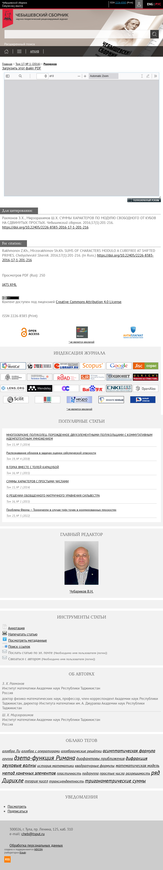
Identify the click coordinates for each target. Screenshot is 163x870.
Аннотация (16, 628)
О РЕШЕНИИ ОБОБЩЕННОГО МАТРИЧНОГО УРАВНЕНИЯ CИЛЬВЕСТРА (53, 495)
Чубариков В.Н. (81, 591)
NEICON (38, 849)
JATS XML (9, 284)
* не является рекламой (81, 341)
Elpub (22, 852)
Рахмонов (50, 64)
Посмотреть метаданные (27, 640)
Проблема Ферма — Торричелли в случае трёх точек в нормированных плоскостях (61, 510)
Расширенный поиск (19, 44)
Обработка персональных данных (36, 845)
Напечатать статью (22, 634)
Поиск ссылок (19, 646)
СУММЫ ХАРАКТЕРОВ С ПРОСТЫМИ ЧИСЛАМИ (37, 481)
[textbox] (81, 34)
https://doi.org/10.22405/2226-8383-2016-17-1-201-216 (45, 227)
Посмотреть (17, 806)
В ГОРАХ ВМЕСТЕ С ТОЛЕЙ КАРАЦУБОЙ (32, 467)
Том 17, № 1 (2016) (27, 64)
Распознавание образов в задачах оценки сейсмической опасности (51, 453)
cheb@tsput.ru (33, 834)
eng (150, 4)
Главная (7, 64)
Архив (34, 51)
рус (158, 4)
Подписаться (18, 811)
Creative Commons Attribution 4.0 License (88, 301)
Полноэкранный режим (139, 200)
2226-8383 (120, 2)
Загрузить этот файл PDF (21, 68)
